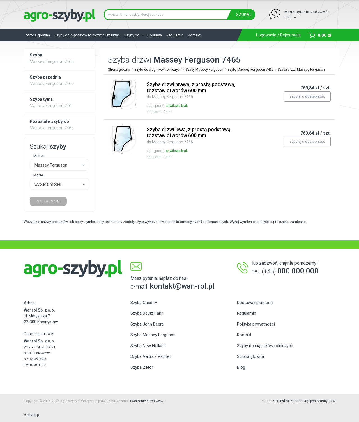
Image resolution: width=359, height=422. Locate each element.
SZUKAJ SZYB (48, 201)
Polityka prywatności (256, 324)
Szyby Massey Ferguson (204, 70)
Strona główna (38, 35)
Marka (38, 155)
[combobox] (59, 165)
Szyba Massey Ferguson (153, 334)
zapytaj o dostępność (307, 96)
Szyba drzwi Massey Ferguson (301, 70)
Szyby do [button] (132, 35)
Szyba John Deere (147, 324)
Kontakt (194, 35)
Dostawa (154, 35)
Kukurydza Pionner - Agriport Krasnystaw (304, 401)
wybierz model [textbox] (47, 184)
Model (38, 175)
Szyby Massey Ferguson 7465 (250, 70)
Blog (241, 367)
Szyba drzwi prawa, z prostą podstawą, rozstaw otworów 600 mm (191, 90)
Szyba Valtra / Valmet (150, 356)
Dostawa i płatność (255, 302)
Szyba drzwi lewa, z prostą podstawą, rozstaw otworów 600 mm (189, 135)
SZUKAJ (244, 14)
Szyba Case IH (143, 302)
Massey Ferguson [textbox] (50, 165)
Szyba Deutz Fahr (146, 313)
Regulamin (174, 35)
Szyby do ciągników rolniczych (158, 70)
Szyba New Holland (148, 345)
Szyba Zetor (141, 367)
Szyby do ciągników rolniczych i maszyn (87, 35)
